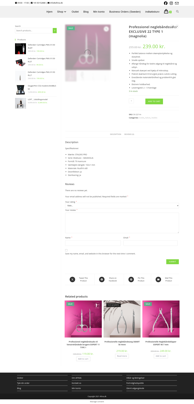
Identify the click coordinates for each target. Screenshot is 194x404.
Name (68, 237)
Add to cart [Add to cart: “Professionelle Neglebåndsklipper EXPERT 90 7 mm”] (161, 356)
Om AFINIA (76, 378)
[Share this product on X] (79, 279)
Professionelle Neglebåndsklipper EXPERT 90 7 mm (161, 343)
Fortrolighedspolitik (135, 383)
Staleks (154, 117)
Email (127, 237)
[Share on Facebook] (109, 279)
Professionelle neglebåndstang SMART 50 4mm (122, 343)
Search (18, 26)
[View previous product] (172, 26)
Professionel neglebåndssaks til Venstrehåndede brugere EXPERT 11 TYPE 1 (83, 344)
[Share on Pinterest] (137, 279)
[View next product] (177, 26)
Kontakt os (76, 383)
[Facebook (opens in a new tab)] (165, 3)
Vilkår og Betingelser (135, 378)
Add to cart (154, 101)
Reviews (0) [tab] (129, 134)
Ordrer (20, 378)
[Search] (55, 30)
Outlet (141, 117)
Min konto (76, 388)
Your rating (71, 202)
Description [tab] (115, 134)
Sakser (148, 117)
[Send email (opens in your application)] (176, 3)
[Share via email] (165, 279)
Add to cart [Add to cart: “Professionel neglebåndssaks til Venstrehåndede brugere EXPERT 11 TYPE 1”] (83, 359)
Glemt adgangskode (135, 388)
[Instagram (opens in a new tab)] (171, 3)
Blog (19, 388)
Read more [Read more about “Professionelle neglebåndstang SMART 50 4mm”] (122, 356)
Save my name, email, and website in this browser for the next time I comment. (100, 253)
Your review (71, 210)
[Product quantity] (131, 100)
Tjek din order (23, 383)
